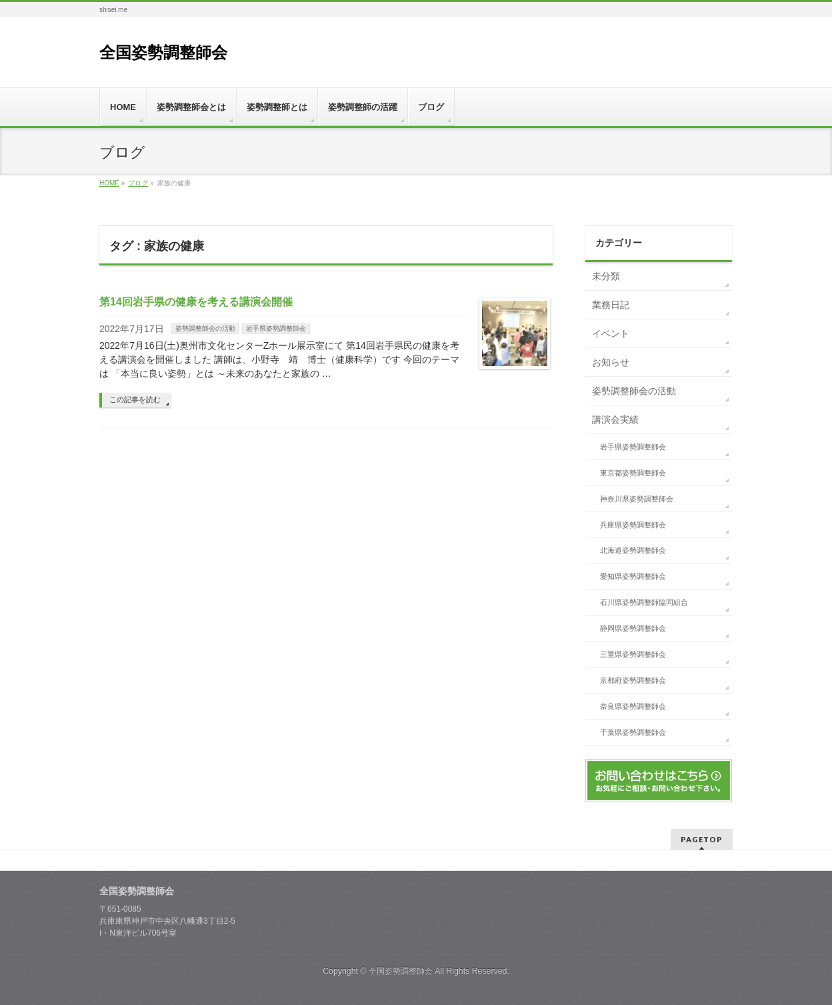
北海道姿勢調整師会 (633, 550)
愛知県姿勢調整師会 (633, 576)
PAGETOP (702, 839)
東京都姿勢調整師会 (633, 473)
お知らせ (610, 362)
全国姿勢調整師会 (163, 52)
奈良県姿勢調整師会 (633, 706)
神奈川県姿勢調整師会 (636, 499)
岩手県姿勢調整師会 (276, 328)
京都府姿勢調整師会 (633, 680)
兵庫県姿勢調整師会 (633, 525)
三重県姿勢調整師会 (633, 654)
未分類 (606, 276)
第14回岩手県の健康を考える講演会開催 (196, 301)
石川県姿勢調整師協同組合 (644, 602)
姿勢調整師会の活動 (205, 328)
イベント (610, 333)
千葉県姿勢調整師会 (633, 732)
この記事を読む (135, 399)
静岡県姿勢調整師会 (633, 628)
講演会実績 (615, 419)
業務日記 (610, 304)
